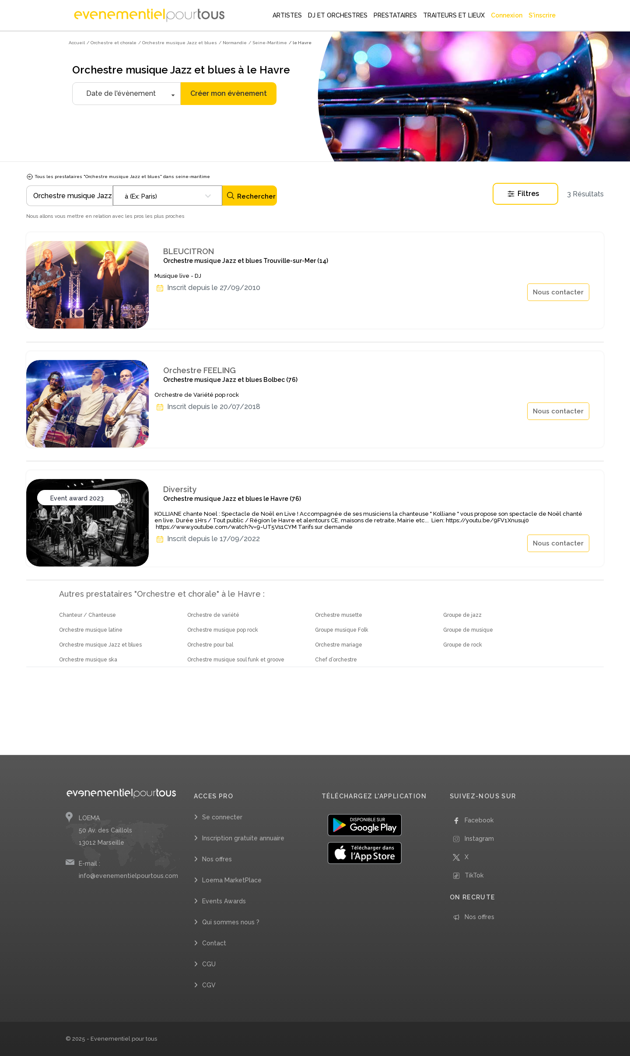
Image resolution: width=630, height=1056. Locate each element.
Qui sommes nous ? (230, 922)
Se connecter (222, 817)
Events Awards (224, 901)
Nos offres (217, 859)
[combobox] (167, 195)
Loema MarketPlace (232, 880)
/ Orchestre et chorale (111, 42)
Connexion (506, 15)
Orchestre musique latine (90, 630)
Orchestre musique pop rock (222, 630)
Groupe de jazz (462, 615)
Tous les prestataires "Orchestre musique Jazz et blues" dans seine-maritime (118, 176)
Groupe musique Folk (341, 630)
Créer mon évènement (228, 93)
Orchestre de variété (213, 615)
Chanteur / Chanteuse (87, 615)
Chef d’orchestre (336, 660)
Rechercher (251, 195)
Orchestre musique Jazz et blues (100, 645)
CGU (209, 964)
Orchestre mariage (338, 645)
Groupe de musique (468, 630)
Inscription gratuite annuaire (243, 838)
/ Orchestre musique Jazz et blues (177, 42)
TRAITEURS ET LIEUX (454, 15)
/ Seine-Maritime (267, 42)
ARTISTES (287, 15)
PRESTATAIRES (395, 15)
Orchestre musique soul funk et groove (235, 660)
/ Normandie (233, 42)
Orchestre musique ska (88, 660)
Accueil (77, 42)
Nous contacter (558, 292)
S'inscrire (542, 15)
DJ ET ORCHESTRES (338, 15)
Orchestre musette (338, 615)
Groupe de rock (462, 645)
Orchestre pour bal (210, 645)
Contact (214, 943)
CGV (209, 985)
